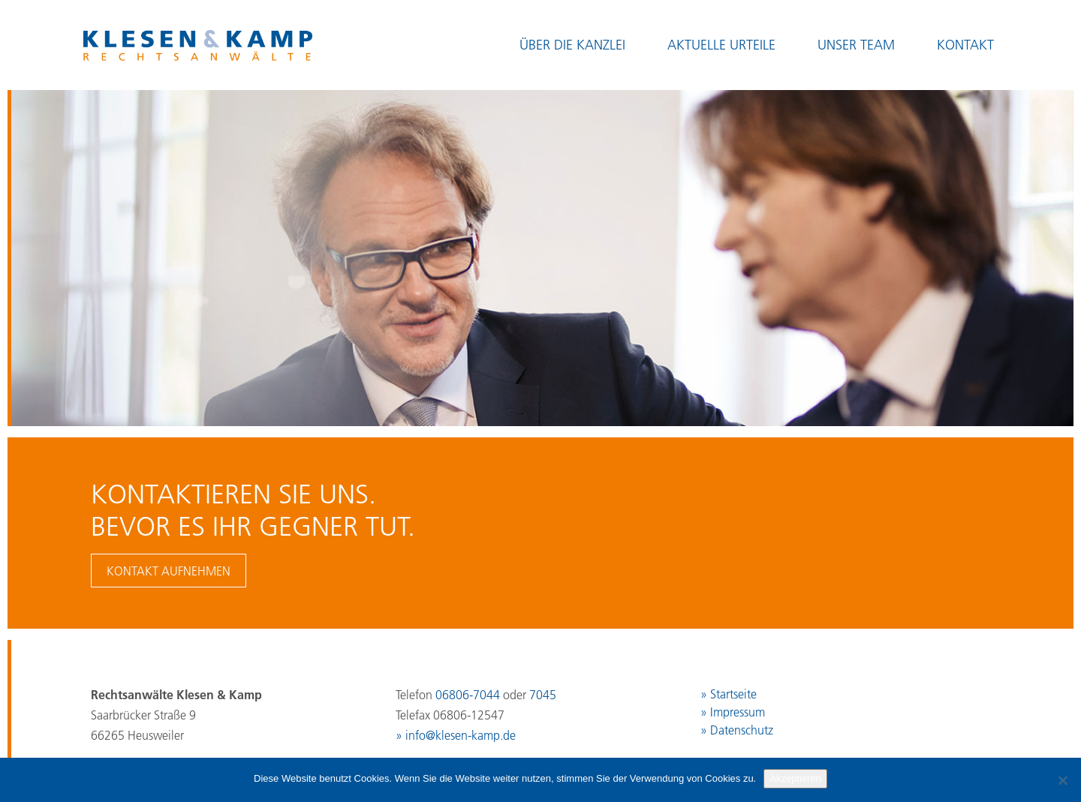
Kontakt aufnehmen (168, 570)
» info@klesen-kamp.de (456, 735)
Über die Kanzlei (572, 45)
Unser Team (856, 45)
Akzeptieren (795, 778)
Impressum (737, 711)
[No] (1062, 780)
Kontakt (965, 45)
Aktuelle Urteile (721, 45)
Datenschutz (741, 729)
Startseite (733, 693)
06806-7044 (467, 694)
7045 (542, 694)
